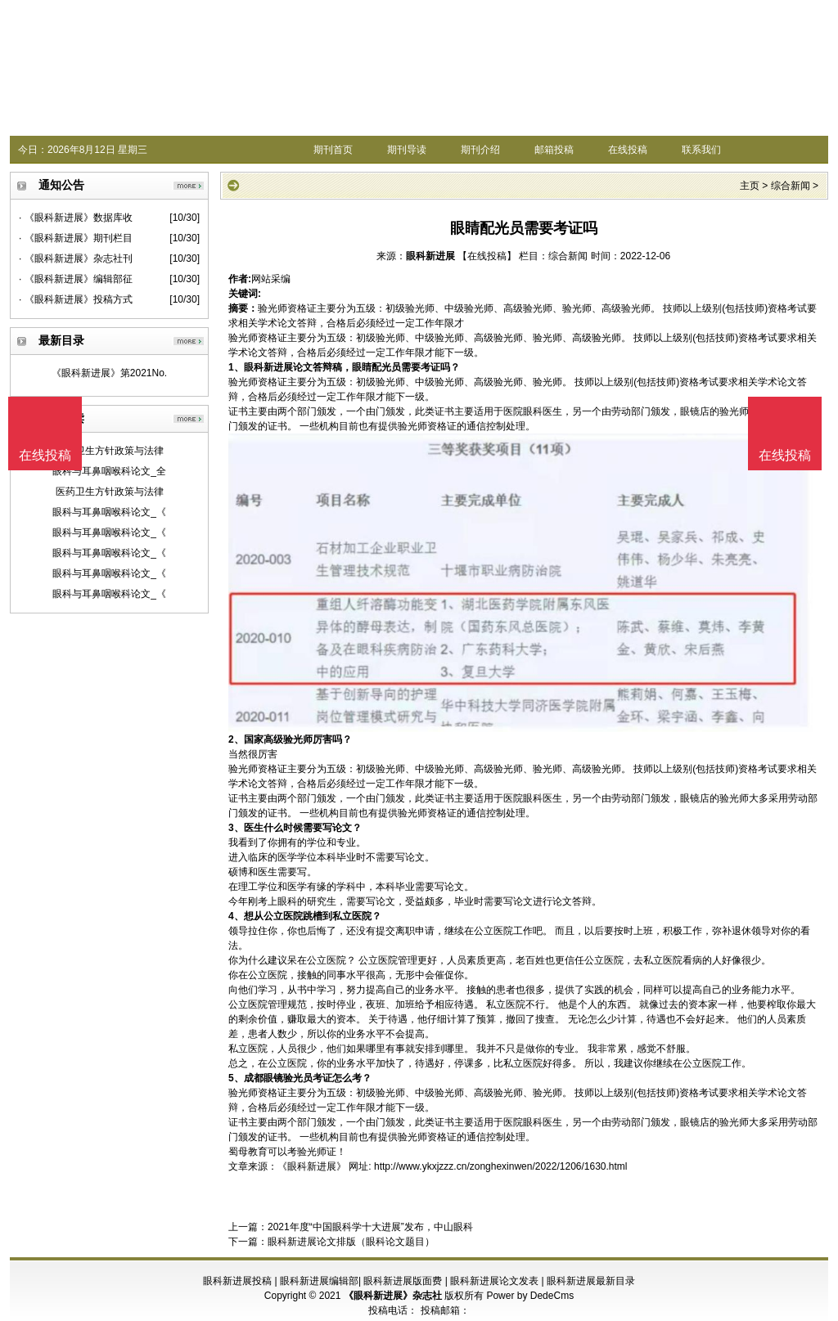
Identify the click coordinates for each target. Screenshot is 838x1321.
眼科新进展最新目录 (591, 1281)
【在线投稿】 (486, 256)
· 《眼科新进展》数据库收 (76, 217)
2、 (236, 739)
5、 (236, 1078)
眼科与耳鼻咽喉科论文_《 (109, 512)
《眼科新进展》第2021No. (109, 373)
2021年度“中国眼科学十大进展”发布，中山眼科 (370, 1227)
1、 (236, 367)
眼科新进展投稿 (237, 1281)
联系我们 (701, 149)
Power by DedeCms (530, 1295)
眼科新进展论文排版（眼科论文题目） (351, 1241)
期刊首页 (333, 149)
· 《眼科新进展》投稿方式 (76, 299)
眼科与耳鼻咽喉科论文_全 (109, 471)
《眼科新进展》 (311, 1166)
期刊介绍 (480, 149)
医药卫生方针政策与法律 (110, 450)
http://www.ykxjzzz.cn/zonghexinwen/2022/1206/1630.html (501, 1166)
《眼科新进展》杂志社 (393, 1295)
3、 (236, 827)
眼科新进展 (430, 256)
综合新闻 (790, 185)
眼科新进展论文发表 (494, 1281)
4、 (236, 916)
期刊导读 (406, 149)
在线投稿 (627, 149)
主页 (749, 185)
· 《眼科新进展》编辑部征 (76, 279)
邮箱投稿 (554, 149)
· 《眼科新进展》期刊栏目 (76, 238)
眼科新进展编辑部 (319, 1281)
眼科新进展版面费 (402, 1281)
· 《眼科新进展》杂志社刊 (76, 258)
